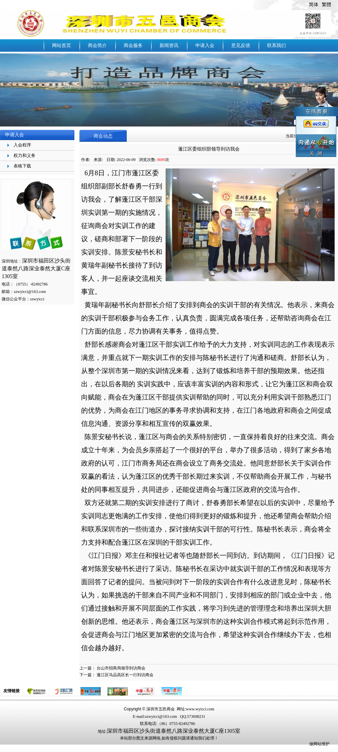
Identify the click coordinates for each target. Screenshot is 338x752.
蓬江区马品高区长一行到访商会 (125, 675)
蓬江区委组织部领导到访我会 (209, 149)
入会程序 (22, 144)
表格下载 (22, 165)
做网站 (315, 744)
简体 (313, 4)
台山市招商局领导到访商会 (121, 668)
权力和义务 (24, 155)
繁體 (326, 4)
